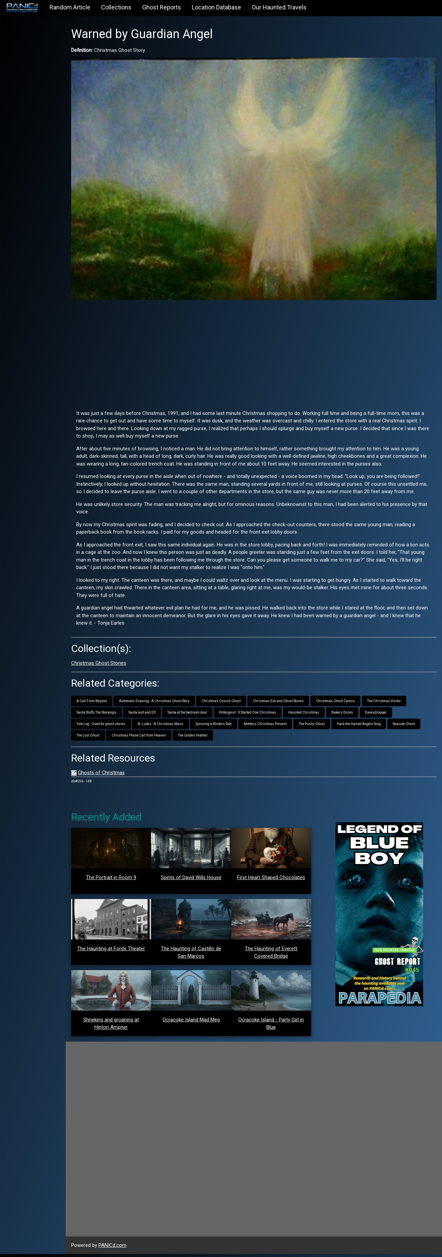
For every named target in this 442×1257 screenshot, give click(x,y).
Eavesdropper (394, 715)
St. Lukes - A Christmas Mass (179, 727)
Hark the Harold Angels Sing (377, 727)
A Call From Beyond (110, 704)
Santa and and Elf (160, 715)
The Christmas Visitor (402, 704)
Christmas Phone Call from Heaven (192, 738)
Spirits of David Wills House (203, 880)
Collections (116, 7)
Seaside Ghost (106, 738)
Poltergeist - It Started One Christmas (266, 715)
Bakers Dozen (361, 715)
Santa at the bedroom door (206, 715)
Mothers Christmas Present (283, 727)
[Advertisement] (263, 340)
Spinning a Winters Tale (232, 727)
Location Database (216, 7)
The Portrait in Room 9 (127, 880)
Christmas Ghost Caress (354, 704)
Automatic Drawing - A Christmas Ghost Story (173, 704)
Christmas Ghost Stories (117, 666)
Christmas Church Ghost (239, 704)
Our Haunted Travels (279, 7)
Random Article (70, 7)
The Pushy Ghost (330, 727)
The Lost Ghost (140, 738)
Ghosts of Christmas (119, 776)
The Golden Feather (246, 738)
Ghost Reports (161, 7)
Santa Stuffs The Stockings (115, 715)
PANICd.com (131, 1248)
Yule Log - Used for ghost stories (119, 727)
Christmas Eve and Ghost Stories (296, 704)
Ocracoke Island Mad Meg (203, 1022)
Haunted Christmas (322, 715)
